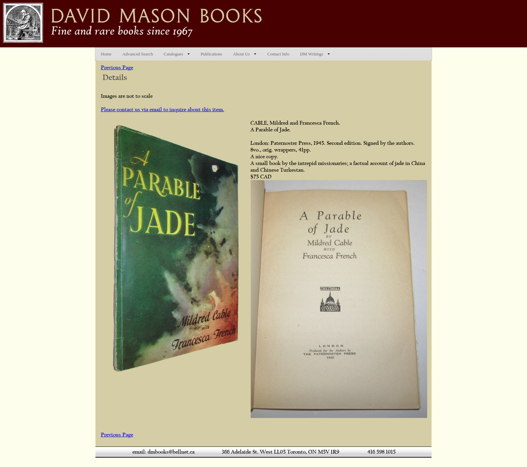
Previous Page (117, 68)
